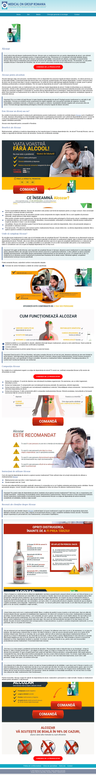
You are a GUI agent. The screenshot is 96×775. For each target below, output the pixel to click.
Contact (77, 14)
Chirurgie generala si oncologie (57, 14)
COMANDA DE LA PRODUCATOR (48, 67)
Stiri (28, 14)
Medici (38, 14)
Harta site (62, 766)
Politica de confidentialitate (32, 766)
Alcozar (78, 115)
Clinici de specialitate (50, 766)
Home (18, 14)
